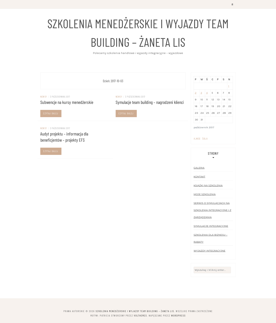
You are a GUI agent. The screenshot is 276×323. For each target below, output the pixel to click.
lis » (205, 138)
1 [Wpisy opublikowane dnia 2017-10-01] (228, 86)
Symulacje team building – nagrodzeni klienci (150, 102)
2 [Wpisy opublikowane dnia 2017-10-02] (195, 92)
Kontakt (199, 176)
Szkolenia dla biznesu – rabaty (210, 238)
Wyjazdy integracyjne (209, 250)
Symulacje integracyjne (211, 226)
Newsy (43, 96)
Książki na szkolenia (208, 185)
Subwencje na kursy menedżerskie (66, 102)
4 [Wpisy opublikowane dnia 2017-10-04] (207, 92)
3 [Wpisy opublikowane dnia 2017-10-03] (201, 92)
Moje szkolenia (205, 194)
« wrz (197, 138)
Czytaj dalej (50, 113)
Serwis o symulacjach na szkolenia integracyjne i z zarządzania (212, 210)
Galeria (199, 167)
